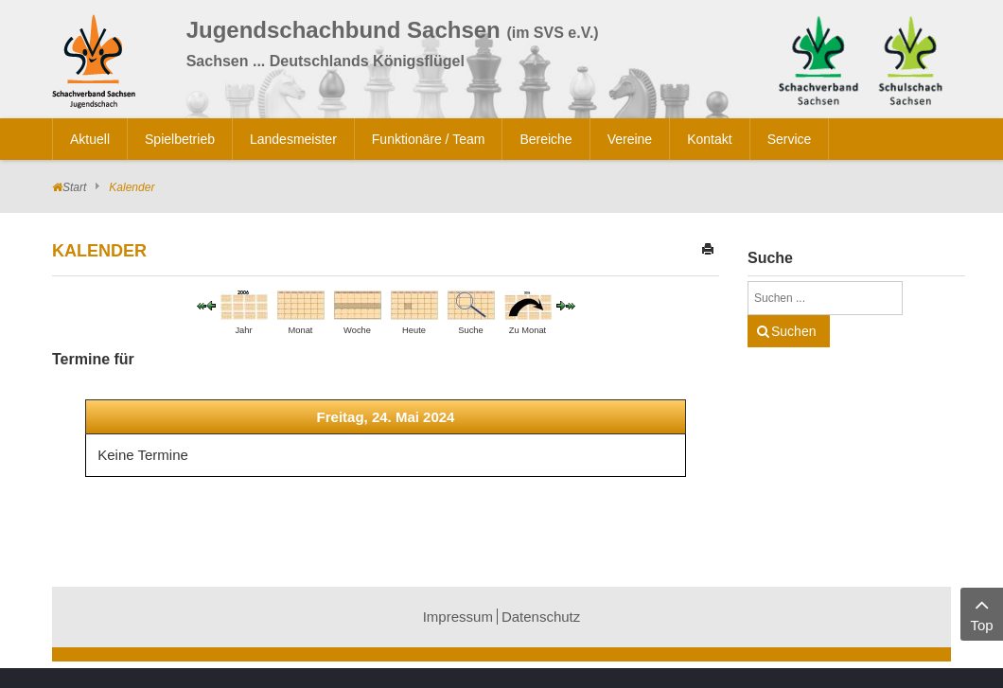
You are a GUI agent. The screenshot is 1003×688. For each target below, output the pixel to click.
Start (74, 187)
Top (981, 612)
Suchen (793, 331)
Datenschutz (541, 617)
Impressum (458, 617)
